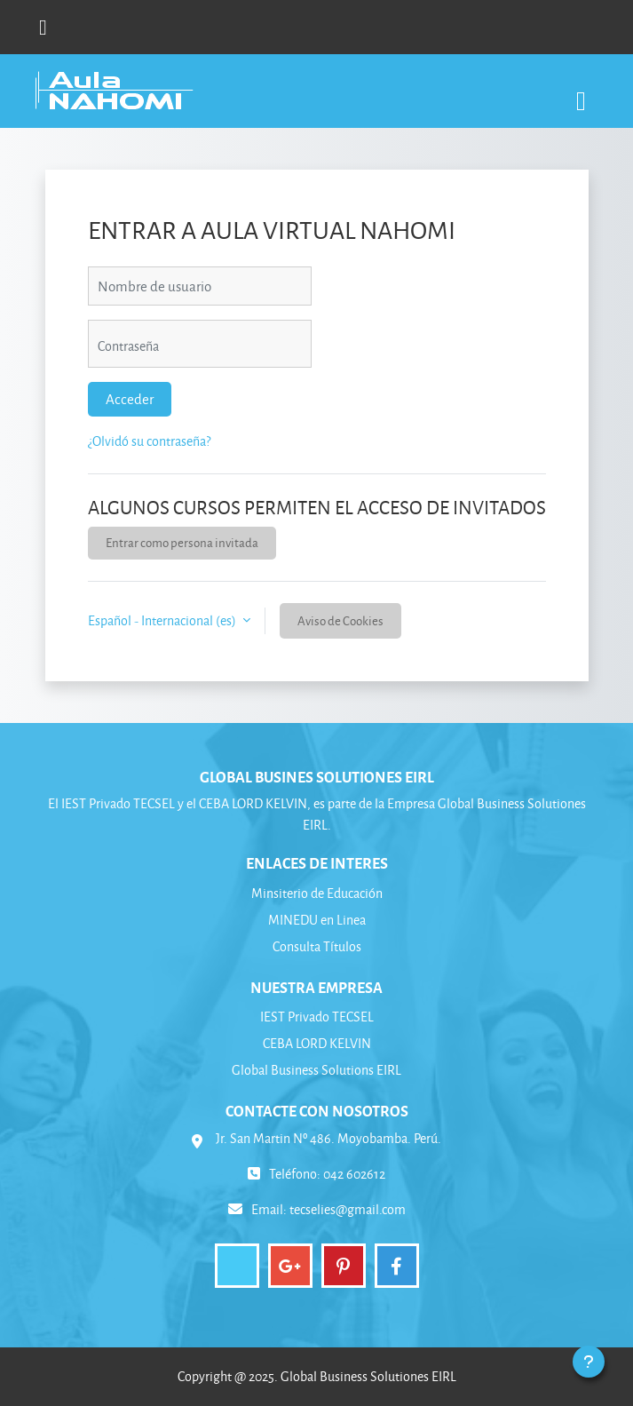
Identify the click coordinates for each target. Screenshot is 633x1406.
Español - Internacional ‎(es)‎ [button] (163, 620)
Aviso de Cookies (340, 620)
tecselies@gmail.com (347, 1209)
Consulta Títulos (317, 946)
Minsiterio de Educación (317, 893)
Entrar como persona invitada (182, 542)
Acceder (130, 399)
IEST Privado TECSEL (317, 1016)
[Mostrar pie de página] (589, 1362)
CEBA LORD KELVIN (317, 1043)
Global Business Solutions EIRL (316, 1069)
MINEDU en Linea (317, 919)
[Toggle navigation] (581, 92)
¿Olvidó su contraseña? (149, 441)
